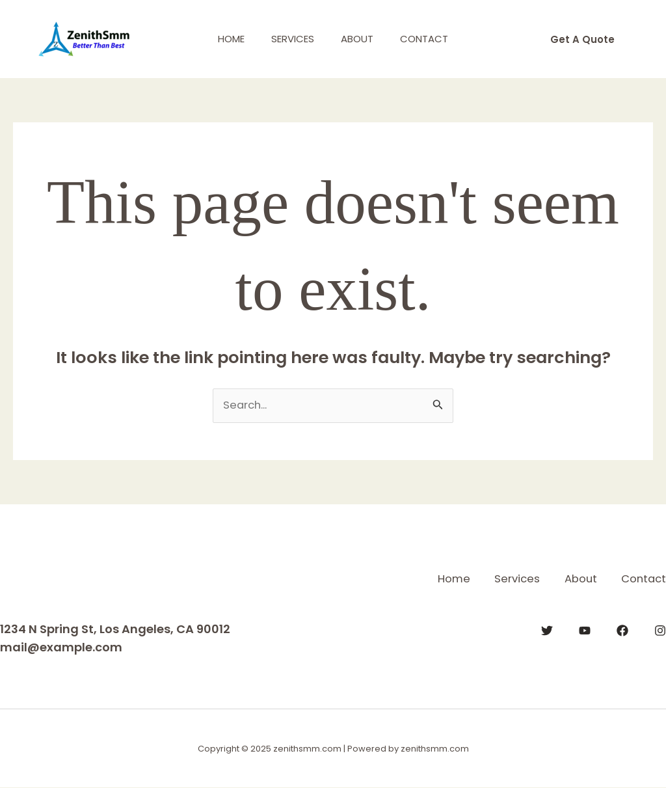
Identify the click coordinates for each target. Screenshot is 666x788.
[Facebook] (622, 630)
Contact (433, 39)
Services (290, 39)
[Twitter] (547, 630)
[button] (582, 39)
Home (222, 39)
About (360, 39)
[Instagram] (660, 630)
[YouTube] (585, 630)
